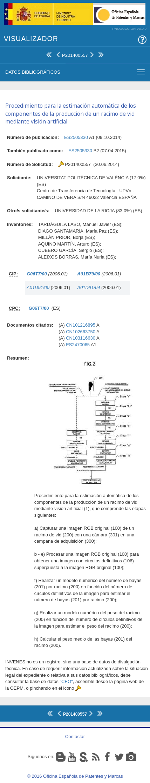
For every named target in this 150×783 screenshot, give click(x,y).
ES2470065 (78, 344)
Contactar (75, 736)
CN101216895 (80, 325)
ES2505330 (76, 137)
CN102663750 (80, 331)
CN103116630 (80, 338)
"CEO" (66, 681)
